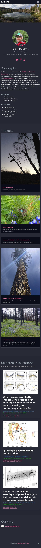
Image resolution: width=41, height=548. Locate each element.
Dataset (12, 461)
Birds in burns (8, 227)
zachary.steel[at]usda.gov (12, 526)
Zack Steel (5, 2)
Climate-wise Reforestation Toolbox (16, 240)
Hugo (28, 543)
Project (8, 416)
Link (17, 416)
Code (4, 416)
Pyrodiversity (8, 340)
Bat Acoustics (8, 187)
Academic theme (21, 543)
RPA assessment (8, 78)
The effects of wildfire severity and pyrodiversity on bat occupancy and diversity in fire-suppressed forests (20, 495)
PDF (4, 461)
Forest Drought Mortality (12, 298)
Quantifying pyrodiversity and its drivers (18, 452)
